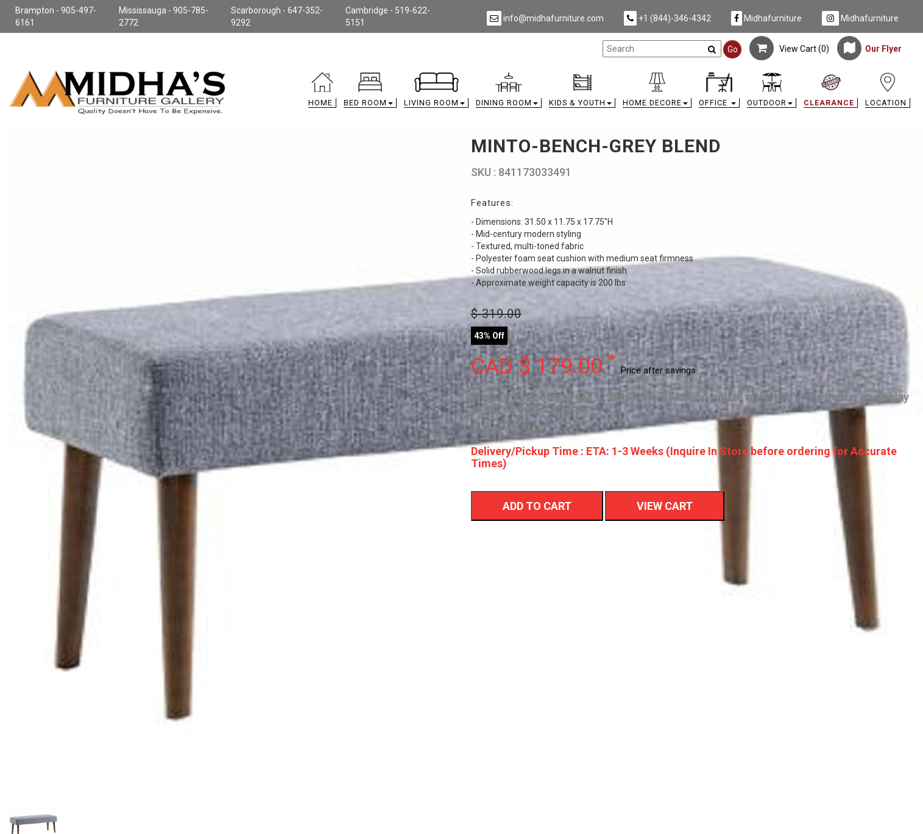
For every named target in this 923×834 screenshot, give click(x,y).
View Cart (665, 506)
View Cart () (789, 49)
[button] (370, 92)
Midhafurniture (766, 18)
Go (732, 49)
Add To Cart (537, 506)
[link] (574, 74)
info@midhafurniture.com (545, 18)
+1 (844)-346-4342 (667, 18)
